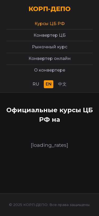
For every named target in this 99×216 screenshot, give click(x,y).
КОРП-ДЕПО (49, 9)
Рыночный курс (49, 46)
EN (49, 84)
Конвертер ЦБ (50, 35)
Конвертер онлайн (50, 58)
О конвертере (49, 70)
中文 (62, 84)
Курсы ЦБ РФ (50, 23)
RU (35, 84)
